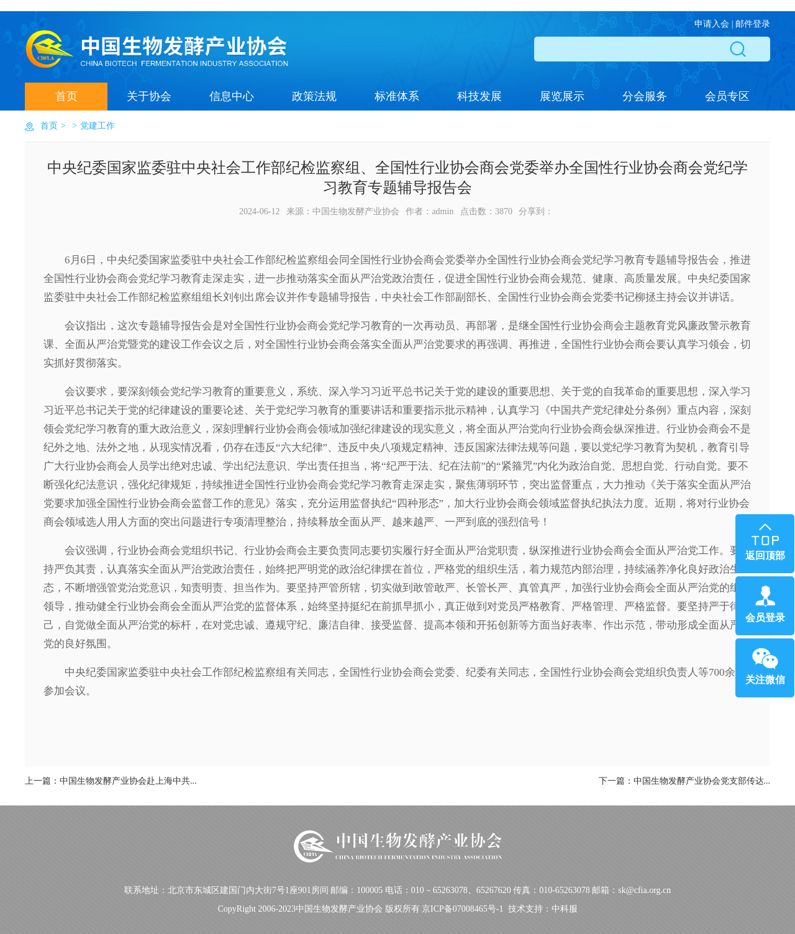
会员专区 (727, 96)
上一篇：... (111, 781)
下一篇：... (685, 781)
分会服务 (644, 96)
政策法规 (314, 96)
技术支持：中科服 (543, 909)
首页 (66, 96)
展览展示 (562, 96)
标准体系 (397, 96)
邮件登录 (752, 24)
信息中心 (231, 96)
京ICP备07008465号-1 (462, 909)
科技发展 (479, 96)
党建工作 (97, 125)
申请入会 (711, 24)
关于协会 (149, 96)
